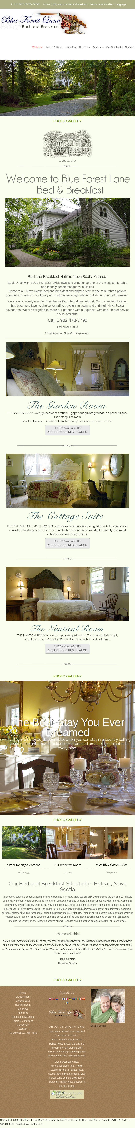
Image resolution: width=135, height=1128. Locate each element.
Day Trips (84, 47)
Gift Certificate (114, 47)
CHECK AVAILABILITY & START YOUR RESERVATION (67, 430)
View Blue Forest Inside (111, 864)
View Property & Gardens (23, 865)
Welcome (37, 47)
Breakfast (71, 47)
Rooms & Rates (54, 47)
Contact (129, 47)
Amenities (97, 47)
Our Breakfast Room (67, 865)
